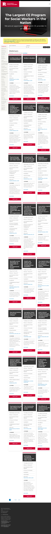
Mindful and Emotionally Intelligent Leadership (42, 60)
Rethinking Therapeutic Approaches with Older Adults (29, 458)
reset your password (9, 40)
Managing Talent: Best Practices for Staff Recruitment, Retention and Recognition (29, 315)
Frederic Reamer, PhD (13, 130)
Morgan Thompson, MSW (43, 231)
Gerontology (4, 86)
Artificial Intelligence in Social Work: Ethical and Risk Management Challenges (14, 109)
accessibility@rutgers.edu (4, 521)
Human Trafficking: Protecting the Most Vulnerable (30, 107)
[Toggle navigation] (49, 4)
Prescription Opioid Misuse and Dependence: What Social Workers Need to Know (44, 210)
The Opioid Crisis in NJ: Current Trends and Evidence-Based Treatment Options (44, 264)
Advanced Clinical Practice (3, 53)
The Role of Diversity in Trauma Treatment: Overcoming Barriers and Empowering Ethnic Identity (30, 210)
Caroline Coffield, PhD (28, 284)
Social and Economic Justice (3, 102)
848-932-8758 (5, 512)
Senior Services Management (4, 98)
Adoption (3, 50)
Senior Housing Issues (3, 94)
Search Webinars (12, 45)
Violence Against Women (3, 108)
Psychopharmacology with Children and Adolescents (16, 408)
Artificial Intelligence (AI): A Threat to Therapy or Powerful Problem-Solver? (43, 108)
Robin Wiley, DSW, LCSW (28, 477)
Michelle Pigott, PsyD (28, 178)
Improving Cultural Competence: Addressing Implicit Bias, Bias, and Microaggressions (15, 210)
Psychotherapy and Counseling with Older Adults (15, 158)
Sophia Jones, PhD (27, 129)
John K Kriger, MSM (42, 79)
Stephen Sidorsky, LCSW (14, 180)
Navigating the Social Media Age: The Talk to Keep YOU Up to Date (29, 159)
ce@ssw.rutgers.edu (5, 514)
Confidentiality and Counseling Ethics (15, 58)
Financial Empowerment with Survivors (42, 158)
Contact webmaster (6, 526)
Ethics (2, 79)
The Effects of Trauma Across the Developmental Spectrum (44, 408)
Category (28, 45)
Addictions (3, 48)
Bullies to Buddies (29, 58)
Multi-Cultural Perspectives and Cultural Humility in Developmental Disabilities (44, 315)
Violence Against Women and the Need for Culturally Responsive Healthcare (15, 362)
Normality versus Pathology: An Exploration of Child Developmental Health (15, 265)
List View (25, 53)
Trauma (3, 105)
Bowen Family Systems (3, 57)
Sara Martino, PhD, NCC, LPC (14, 333)
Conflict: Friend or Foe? (29, 360)
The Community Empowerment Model (29, 408)
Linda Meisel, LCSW (27, 336)
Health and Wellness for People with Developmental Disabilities (28, 264)
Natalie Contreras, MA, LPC (29, 234)
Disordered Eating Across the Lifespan (15, 314)
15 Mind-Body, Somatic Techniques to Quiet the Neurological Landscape (42, 363)
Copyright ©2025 (3, 524)
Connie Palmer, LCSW (28, 80)
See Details (11, 95)
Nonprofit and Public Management (4, 90)
